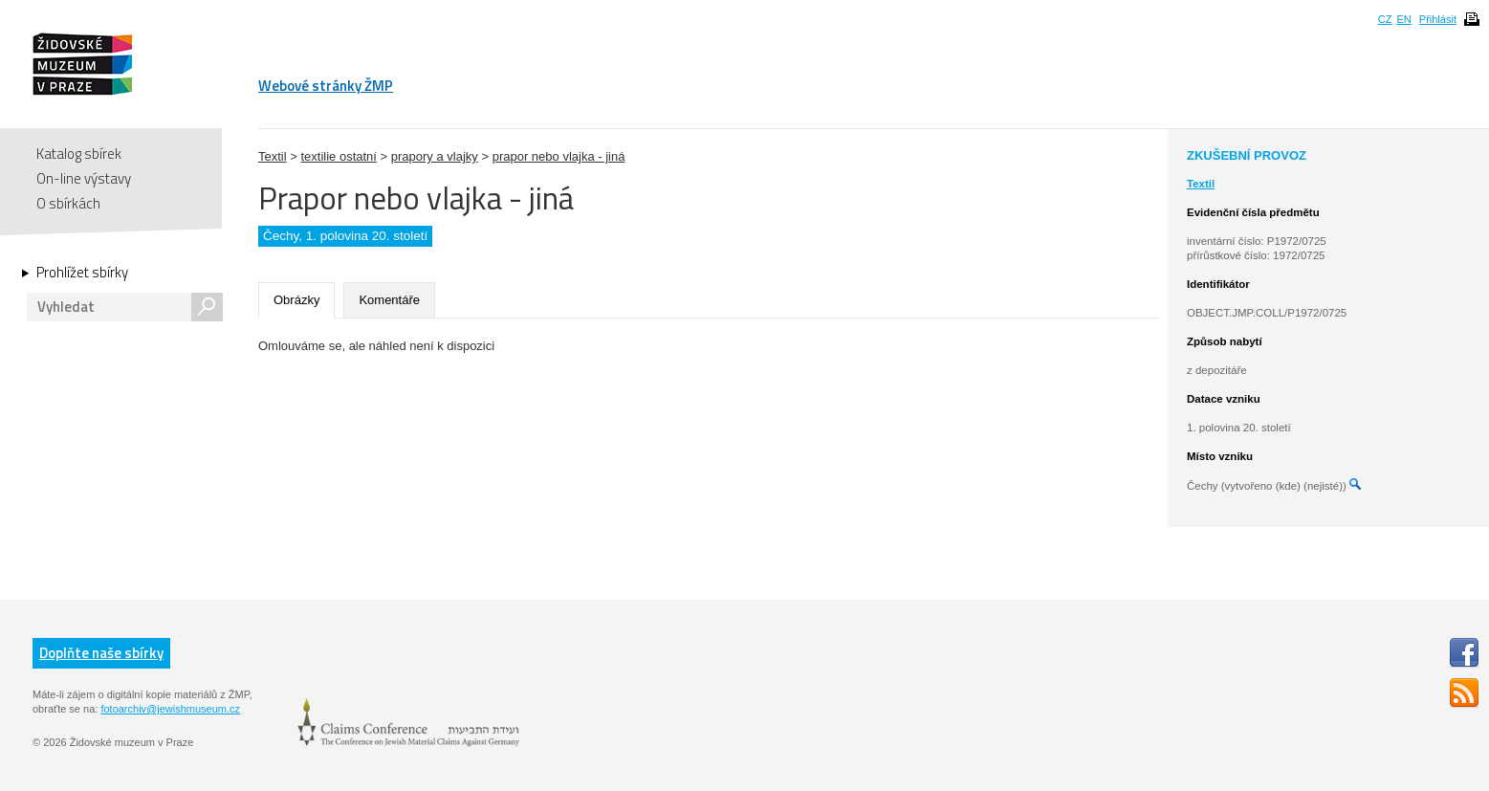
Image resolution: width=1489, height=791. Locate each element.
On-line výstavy (83, 178)
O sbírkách (68, 203)
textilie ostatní (338, 156)
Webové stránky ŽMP (325, 86)
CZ (1385, 19)
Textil (272, 156)
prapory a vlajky (434, 156)
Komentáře (389, 300)
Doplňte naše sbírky (101, 653)
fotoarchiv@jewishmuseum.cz (170, 708)
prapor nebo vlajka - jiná (559, 156)
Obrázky (296, 300)
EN (1403, 19)
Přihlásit (1437, 19)
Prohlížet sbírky (82, 272)
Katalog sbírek (78, 154)
